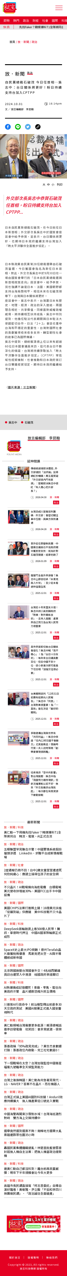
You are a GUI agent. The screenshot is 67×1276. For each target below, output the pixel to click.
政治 (26, 20)
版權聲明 (33, 1257)
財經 (36, 20)
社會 (45, 20)
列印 (60, 184)
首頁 (12, 42)
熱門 (16, 20)
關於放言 (15, 1257)
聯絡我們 (52, 1257)
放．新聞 (23, 42)
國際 (55, 20)
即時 (7, 20)
